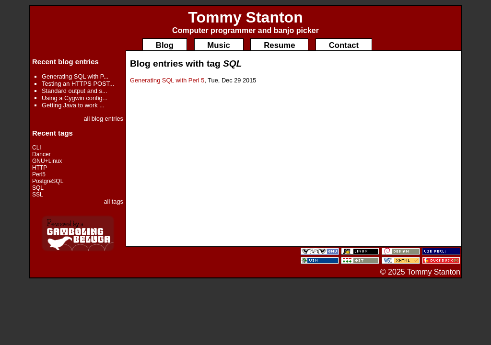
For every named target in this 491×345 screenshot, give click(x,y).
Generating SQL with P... (75, 76)
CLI (36, 147)
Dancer (41, 154)
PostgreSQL (47, 181)
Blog (165, 45)
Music (218, 45)
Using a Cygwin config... (74, 98)
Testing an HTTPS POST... (78, 83)
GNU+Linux (47, 161)
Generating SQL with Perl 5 (167, 80)
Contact (344, 45)
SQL (38, 187)
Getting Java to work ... (73, 105)
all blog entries (103, 118)
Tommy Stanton (245, 17)
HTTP (39, 167)
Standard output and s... (74, 90)
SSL (37, 194)
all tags (113, 201)
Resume (279, 45)
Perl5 (39, 174)
